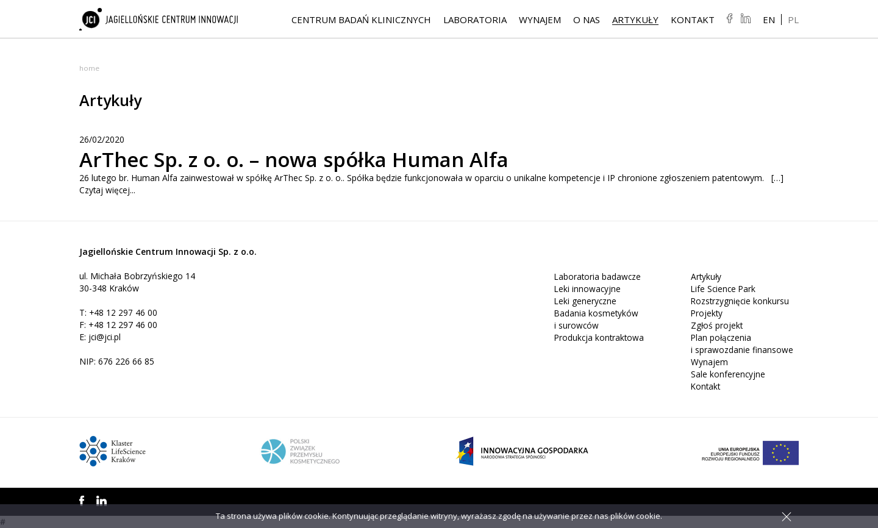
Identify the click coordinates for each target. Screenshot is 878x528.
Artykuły (635, 20)
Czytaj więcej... (108, 190)
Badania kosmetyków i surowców (597, 319)
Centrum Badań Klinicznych (361, 20)
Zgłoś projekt (717, 325)
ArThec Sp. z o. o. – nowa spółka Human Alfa (310, 159)
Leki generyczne (586, 301)
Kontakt (693, 20)
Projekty (707, 313)
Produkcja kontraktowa (600, 337)
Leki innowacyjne (588, 288)
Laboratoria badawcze (598, 276)
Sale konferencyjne (728, 374)
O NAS (586, 20)
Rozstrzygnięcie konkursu (741, 301)
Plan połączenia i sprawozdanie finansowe (742, 343)
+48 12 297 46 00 (123, 312)
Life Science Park (724, 288)
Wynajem (540, 20)
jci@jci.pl (105, 337)
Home (89, 68)
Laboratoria (475, 20)
